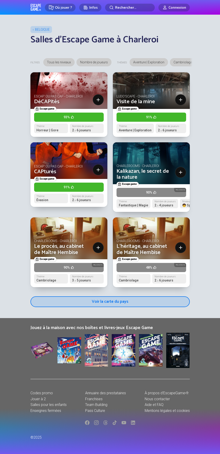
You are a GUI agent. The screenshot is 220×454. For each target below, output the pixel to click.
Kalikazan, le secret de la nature (143, 174)
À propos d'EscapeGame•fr (167, 393)
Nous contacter (157, 399)
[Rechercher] (130, 7)
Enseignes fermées (45, 410)
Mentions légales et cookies (167, 410)
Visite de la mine (136, 101)
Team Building (96, 405)
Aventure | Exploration (148, 62)
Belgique (42, 29)
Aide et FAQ (154, 405)
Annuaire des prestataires (105, 393)
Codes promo (41, 393)
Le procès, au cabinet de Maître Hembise (59, 249)
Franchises (94, 399)
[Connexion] (174, 7)
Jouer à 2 (38, 399)
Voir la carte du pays (110, 301)
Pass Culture (95, 410)
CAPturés (45, 171)
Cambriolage (183, 62)
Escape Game (35, 7)
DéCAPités (46, 101)
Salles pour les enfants (48, 405)
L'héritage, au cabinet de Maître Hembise (142, 249)
